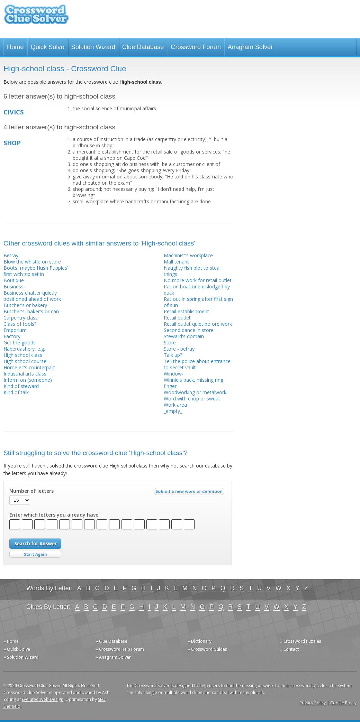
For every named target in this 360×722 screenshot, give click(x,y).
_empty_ (173, 411)
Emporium (15, 330)
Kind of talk (16, 392)
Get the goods (19, 342)
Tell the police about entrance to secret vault (197, 364)
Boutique (13, 280)
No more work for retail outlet (198, 280)
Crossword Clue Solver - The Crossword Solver (36, 17)
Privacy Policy (312, 703)
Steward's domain (184, 336)
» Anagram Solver (113, 657)
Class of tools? (19, 324)
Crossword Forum (196, 47)
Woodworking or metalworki (195, 392)
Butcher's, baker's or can (31, 311)
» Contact (289, 649)
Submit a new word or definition (190, 493)
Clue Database (143, 47)
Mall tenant (176, 261)
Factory (11, 336)
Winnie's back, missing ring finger (193, 383)
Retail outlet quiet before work (198, 324)
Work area (175, 404)
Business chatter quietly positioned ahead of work (32, 295)
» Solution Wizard (20, 657)
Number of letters (31, 491)
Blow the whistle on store (32, 261)
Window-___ (177, 373)
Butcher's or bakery (25, 305)
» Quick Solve (16, 649)
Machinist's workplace (188, 255)
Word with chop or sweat (192, 398)
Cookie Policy (343, 703)
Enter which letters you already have (53, 515)
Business (13, 286)
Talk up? (173, 355)
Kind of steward (21, 386)
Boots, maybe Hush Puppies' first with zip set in (35, 271)
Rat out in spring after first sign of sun (198, 302)
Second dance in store (189, 330)
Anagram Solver (250, 47)
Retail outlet (177, 317)
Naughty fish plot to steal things (192, 271)
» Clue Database (111, 641)
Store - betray (179, 348)
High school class (22, 355)
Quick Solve (47, 47)
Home (15, 47)
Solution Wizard (93, 47)
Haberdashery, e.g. (24, 348)
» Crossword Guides (207, 649)
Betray (10, 255)
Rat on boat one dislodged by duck (197, 289)
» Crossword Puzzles (300, 641)
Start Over (35, 554)
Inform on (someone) (27, 380)
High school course (24, 361)
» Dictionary (200, 641)
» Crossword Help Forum (120, 649)
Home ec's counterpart (29, 367)
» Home (11, 641)
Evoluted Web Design (42, 699)
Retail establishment (186, 311)
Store (170, 342)
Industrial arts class (24, 373)
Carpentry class (20, 317)
